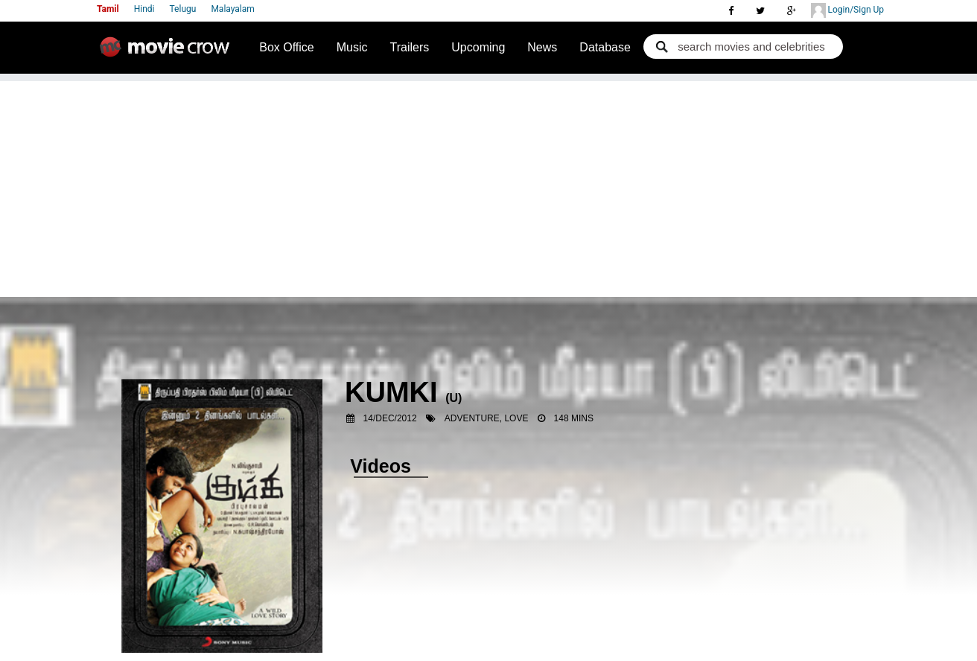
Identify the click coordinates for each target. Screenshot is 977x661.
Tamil (108, 9)
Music (352, 47)
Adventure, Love (487, 418)
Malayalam (232, 9)
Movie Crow (168, 52)
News (542, 47)
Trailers (410, 47)
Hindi (144, 9)
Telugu (183, 9)
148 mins (573, 418)
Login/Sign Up (847, 10)
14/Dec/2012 (390, 418)
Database (605, 47)
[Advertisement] (488, 185)
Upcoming (478, 47)
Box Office (286, 47)
